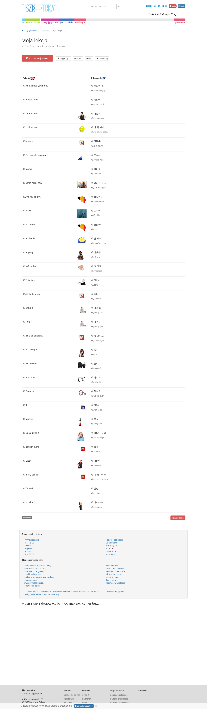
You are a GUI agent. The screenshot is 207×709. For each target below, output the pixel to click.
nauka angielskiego (119, 695)
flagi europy (111, 580)
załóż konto (151, 6)
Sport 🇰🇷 (109, 548)
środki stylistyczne (32, 574)
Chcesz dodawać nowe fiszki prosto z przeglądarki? (59, 706)
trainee (27, 545)
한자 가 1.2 (29, 543)
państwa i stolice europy (35, 568)
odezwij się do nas (72, 695)
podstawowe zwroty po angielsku (39, 577)
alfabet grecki (112, 566)
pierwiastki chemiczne (115, 571)
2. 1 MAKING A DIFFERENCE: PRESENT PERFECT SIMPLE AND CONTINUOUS (61, 591)
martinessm (64, 46)
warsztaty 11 (111, 545)
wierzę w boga (112, 577)
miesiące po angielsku (34, 571)
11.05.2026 (111, 551)
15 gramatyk (111, 543)
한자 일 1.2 (29, 551)
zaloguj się (162, 6)
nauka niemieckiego (119, 699)
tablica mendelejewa (115, 568)
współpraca (69, 699)
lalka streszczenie (114, 574)
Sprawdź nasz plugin (84, 706)
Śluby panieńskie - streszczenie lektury (41, 594)
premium (180, 22)
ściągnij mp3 (63, 59)
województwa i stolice (115, 583)
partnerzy (86, 699)
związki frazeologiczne (34, 583)
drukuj (77, 59)
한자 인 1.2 (29, 554)
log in (173, 6)
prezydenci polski (32, 586)
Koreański (27, 518)
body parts (110, 554)
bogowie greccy (31, 580)
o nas (84, 695)
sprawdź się (102, 59)
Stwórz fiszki (178, 518)
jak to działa (66, 22)
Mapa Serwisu (117, 690)
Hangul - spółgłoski (114, 540)
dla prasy (68, 703)
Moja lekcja (29, 548)
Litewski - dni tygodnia (115, 591)
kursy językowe (49, 22)
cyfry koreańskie (31, 540)
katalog (80, 22)
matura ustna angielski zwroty (37, 566)
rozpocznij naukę (37, 58)
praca (84, 703)
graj (88, 59)
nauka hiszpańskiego (119, 703)
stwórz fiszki (33, 22)
